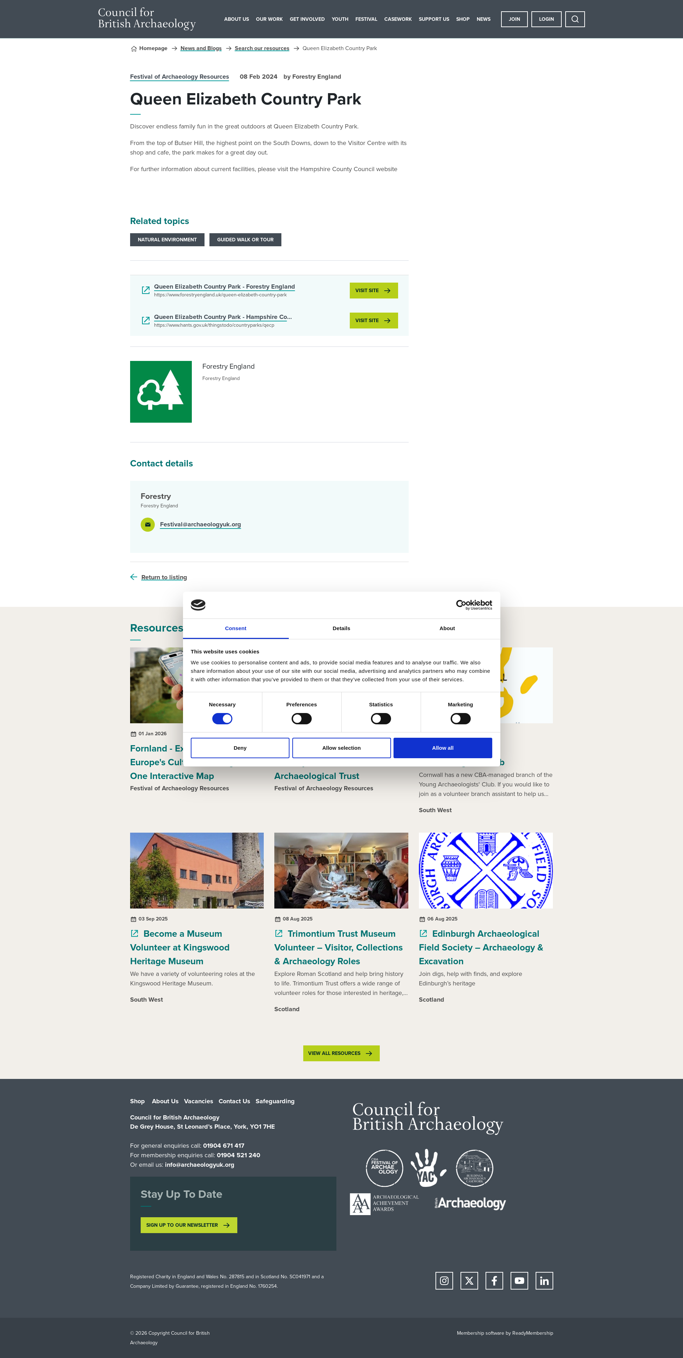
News (483, 19)
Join (514, 19)
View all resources (334, 1053)
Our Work (269, 19)
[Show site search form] (575, 19)
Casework (398, 19)
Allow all (443, 748)
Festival (366, 19)
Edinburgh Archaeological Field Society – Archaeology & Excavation (481, 947)
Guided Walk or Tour (245, 239)
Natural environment (167, 239)
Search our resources (262, 48)
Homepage (153, 48)
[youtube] (519, 1281)
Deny (240, 748)
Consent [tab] (235, 628)
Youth (340, 19)
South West (435, 810)
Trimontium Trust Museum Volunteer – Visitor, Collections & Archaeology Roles (338, 947)
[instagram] (444, 1281)
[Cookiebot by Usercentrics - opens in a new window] (461, 605)
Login (546, 19)
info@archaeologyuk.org (199, 1164)
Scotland (287, 1009)
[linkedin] (544, 1281)
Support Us (434, 19)
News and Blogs (201, 48)
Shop (463, 19)
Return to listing (164, 577)
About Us (236, 19)
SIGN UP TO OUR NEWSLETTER (182, 1225)
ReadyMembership (532, 1333)
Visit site (367, 290)
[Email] (191, 525)
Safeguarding (275, 1101)
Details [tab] (341, 628)
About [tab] (447, 628)
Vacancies (198, 1101)
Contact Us (234, 1101)
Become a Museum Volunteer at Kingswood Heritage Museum (180, 947)
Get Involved (307, 19)
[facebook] (494, 1281)
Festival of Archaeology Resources (179, 76)
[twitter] (469, 1281)
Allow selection (341, 748)
